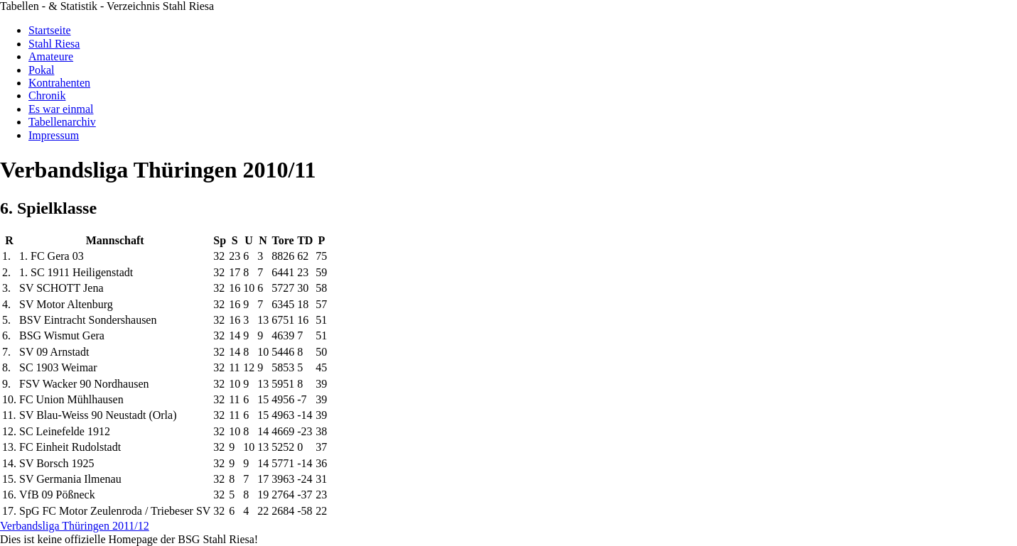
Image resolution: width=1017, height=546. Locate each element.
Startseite (49, 30)
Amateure (50, 56)
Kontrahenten (59, 83)
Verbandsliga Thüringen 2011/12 (74, 526)
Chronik (46, 95)
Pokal (41, 70)
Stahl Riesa (54, 44)
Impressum (53, 135)
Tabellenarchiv (62, 122)
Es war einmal (61, 109)
